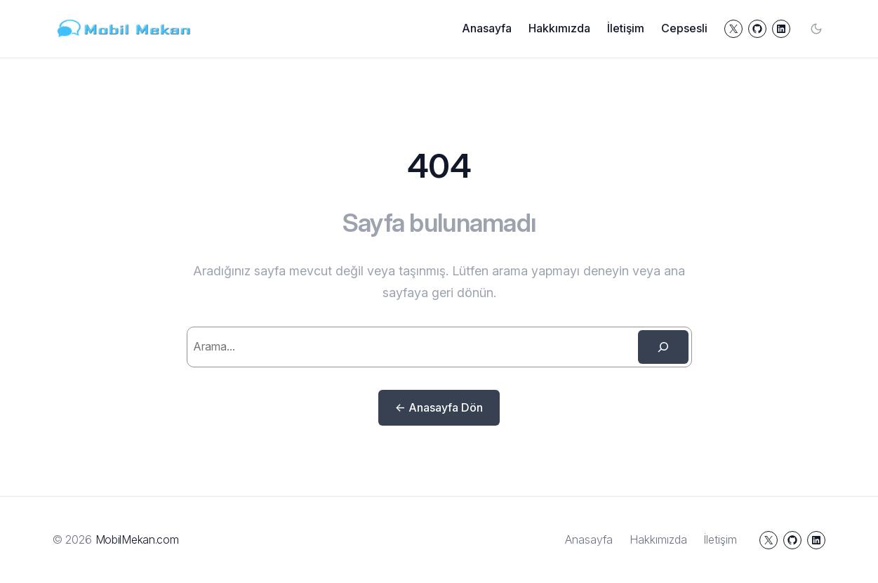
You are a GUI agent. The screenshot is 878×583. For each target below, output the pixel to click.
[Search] (663, 347)
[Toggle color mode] (816, 29)
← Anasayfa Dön (439, 407)
